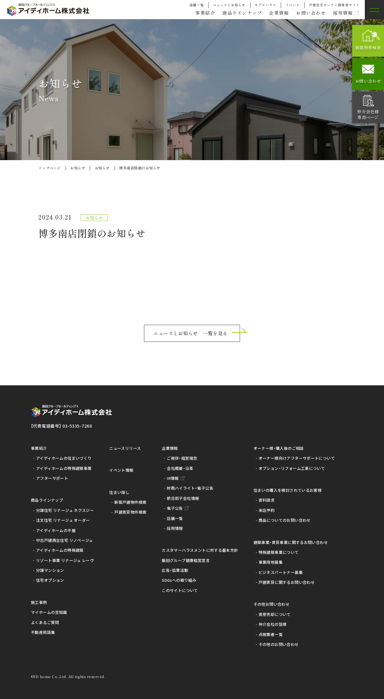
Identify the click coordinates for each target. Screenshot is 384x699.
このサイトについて (180, 590)
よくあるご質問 (45, 622)
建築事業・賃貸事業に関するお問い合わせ (291, 542)
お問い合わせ (308, 12)
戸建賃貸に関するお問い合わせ (287, 582)
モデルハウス (266, 4)
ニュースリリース (125, 448)
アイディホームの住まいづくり (64, 458)
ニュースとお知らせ (229, 4)
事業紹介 (197, 12)
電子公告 (175, 508)
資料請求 (267, 500)
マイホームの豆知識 (49, 612)
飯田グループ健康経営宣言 (186, 560)
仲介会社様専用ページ (368, 114)
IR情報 (173, 478)
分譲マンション (50, 570)
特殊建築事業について (279, 552)
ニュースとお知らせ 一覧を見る (190, 333)
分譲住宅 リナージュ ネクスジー (65, 510)
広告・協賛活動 (175, 570)
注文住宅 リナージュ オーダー (63, 520)
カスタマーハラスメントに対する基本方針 (200, 550)
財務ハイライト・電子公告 (190, 488)
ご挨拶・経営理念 (182, 458)
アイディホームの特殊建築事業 (64, 468)
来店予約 (267, 510)
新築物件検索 (368, 48)
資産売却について (275, 614)
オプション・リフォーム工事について (292, 468)
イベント (292, 4)
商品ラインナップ (236, 12)
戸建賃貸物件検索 (130, 512)
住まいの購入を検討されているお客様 (288, 490)
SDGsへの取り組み (179, 580)
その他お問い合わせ (272, 604)
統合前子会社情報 (183, 498)
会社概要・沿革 (180, 468)
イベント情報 (121, 470)
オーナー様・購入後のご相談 (279, 448)
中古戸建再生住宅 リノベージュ (64, 540)
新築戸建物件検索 (130, 502)
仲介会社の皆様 (273, 624)
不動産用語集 (43, 632)
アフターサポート (52, 478)
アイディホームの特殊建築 (60, 550)
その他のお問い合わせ (279, 644)
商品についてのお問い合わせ (285, 520)
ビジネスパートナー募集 (281, 572)
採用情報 (342, 12)
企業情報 (274, 12)
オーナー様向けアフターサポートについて (297, 458)
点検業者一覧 (271, 634)
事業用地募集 (271, 562)
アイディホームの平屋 (56, 530)
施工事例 (39, 602)
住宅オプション (50, 580)
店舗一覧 (196, 4)
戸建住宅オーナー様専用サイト (334, 4)
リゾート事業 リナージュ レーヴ (65, 560)
